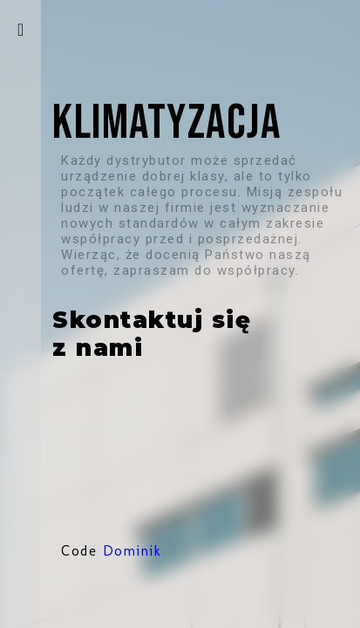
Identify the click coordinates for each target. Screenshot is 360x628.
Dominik (132, 551)
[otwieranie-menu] (20, 30)
